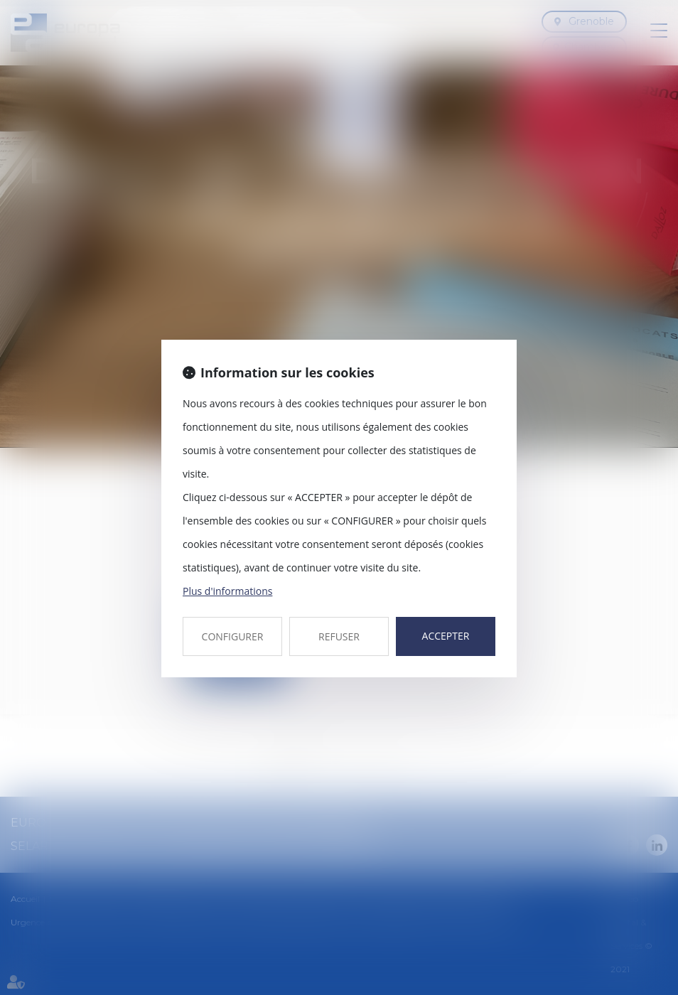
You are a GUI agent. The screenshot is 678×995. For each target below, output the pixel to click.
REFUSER (339, 636)
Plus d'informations (227, 591)
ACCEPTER (446, 635)
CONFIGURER (233, 636)
